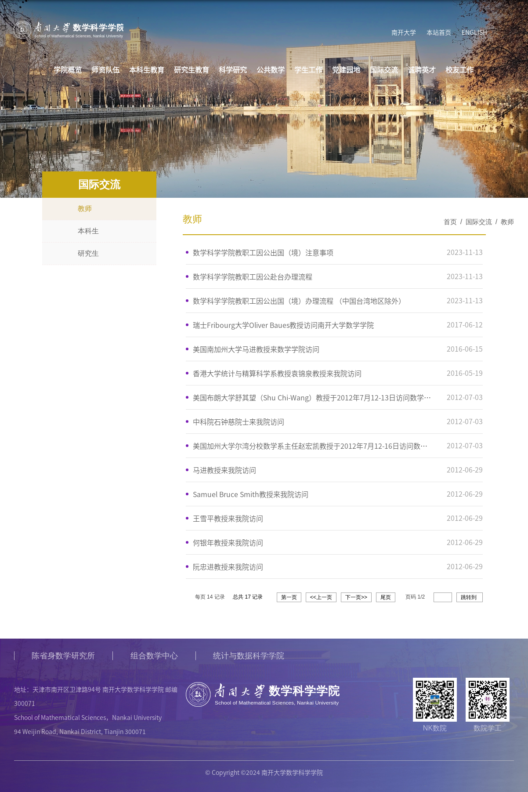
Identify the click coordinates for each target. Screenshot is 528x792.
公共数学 (271, 70)
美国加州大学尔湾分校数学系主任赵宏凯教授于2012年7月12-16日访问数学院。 (317, 445)
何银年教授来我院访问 (228, 542)
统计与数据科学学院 (249, 655)
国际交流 (384, 70)
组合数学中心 (154, 655)
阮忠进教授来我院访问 (228, 566)
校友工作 (459, 70)
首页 (450, 221)
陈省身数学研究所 (63, 655)
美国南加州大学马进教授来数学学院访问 (256, 349)
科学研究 (233, 70)
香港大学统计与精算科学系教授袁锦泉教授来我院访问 (277, 373)
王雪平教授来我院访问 (228, 518)
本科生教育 (146, 70)
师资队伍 (105, 70)
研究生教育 (191, 70)
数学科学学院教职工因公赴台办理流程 (252, 276)
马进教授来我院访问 (224, 470)
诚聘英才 (422, 70)
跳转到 (469, 597)
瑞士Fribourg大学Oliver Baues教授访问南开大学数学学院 (283, 325)
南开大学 (403, 33)
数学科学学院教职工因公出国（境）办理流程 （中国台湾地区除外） (299, 300)
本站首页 (438, 33)
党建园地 (346, 70)
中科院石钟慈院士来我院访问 (238, 421)
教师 (507, 221)
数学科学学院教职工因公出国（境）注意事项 (263, 252)
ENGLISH (474, 33)
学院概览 (68, 70)
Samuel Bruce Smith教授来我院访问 (250, 494)
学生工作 (308, 70)
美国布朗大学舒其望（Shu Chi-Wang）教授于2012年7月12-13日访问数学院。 (315, 397)
